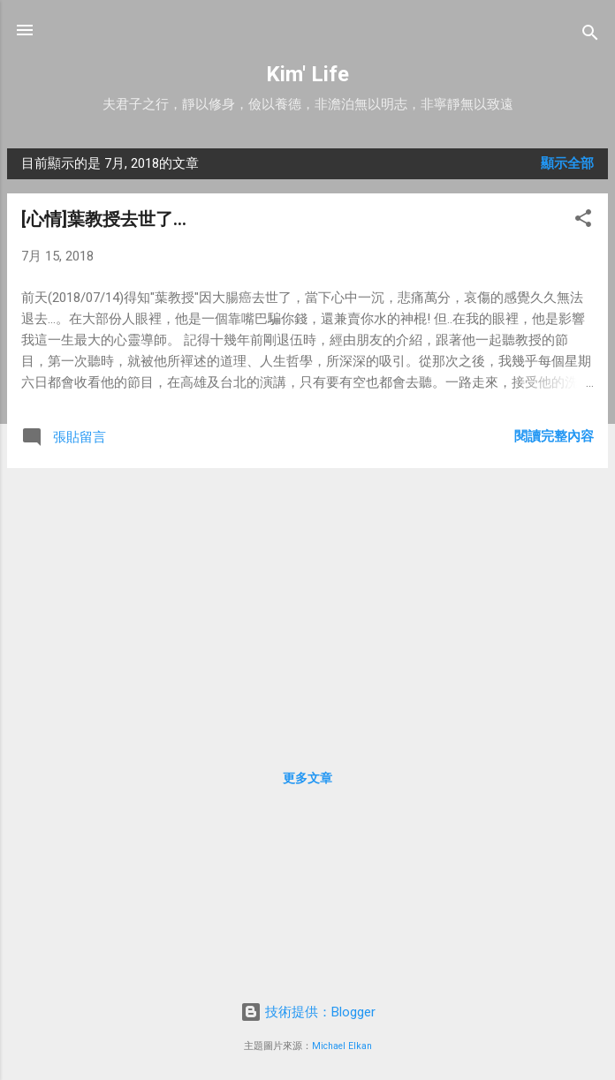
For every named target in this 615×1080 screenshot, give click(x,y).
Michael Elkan (342, 1046)
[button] (583, 221)
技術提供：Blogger (308, 1012)
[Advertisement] (307, 605)
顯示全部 (567, 163)
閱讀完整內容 (554, 436)
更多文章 (307, 778)
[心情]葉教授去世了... (103, 219)
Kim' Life (307, 74)
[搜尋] (590, 36)
